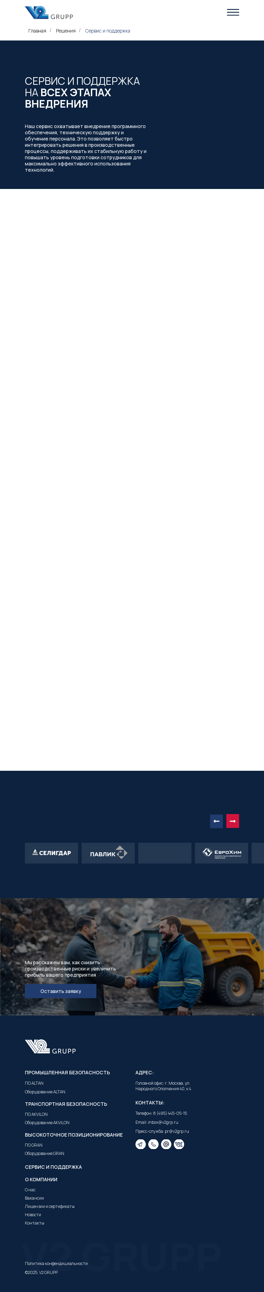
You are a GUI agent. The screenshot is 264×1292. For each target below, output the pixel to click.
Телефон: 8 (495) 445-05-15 (161, 1113)
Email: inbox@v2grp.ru (156, 1122)
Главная (37, 30)
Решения (66, 30)
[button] (233, 12)
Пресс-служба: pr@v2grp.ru (162, 1131)
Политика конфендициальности (56, 1263)
